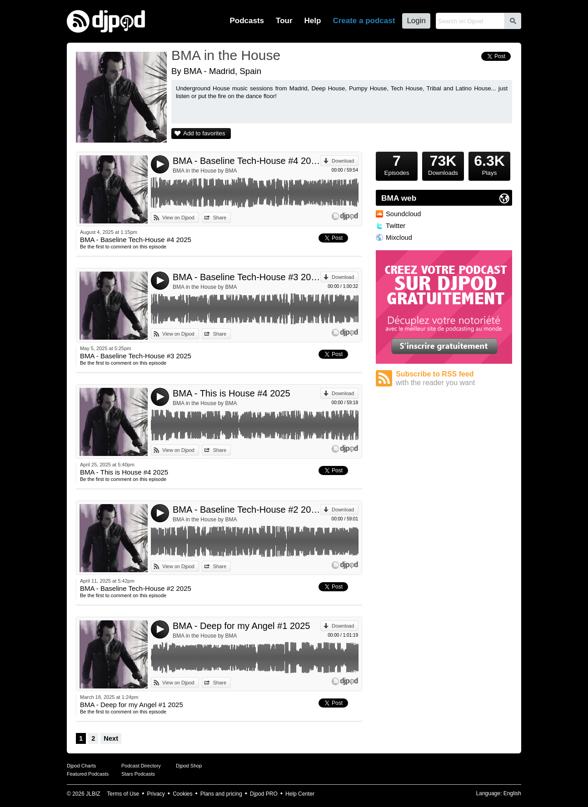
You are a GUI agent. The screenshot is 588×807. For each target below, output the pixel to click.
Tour (284, 20)
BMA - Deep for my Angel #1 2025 (241, 626)
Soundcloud (403, 214)
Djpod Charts (81, 765)
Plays (489, 164)
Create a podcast (364, 20)
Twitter (395, 225)
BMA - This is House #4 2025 (231, 393)
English (512, 793)
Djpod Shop (189, 765)
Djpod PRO (264, 794)
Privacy (156, 794)
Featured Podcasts (88, 774)
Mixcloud (399, 237)
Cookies (182, 794)
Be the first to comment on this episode (123, 246)
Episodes (397, 164)
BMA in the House (225, 55)
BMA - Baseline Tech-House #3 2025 (246, 277)
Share (219, 217)
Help (312, 20)
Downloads (443, 164)
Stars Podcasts (138, 774)
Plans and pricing (221, 794)
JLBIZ (93, 794)
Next (111, 738)
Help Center (299, 794)
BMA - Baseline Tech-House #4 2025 (246, 161)
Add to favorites (204, 133)
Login (416, 20)
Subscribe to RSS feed (454, 378)
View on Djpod (178, 217)
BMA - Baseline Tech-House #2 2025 (246, 510)
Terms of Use (123, 794)
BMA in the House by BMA (205, 171)
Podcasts (246, 20)
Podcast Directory (141, 765)
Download (343, 160)
